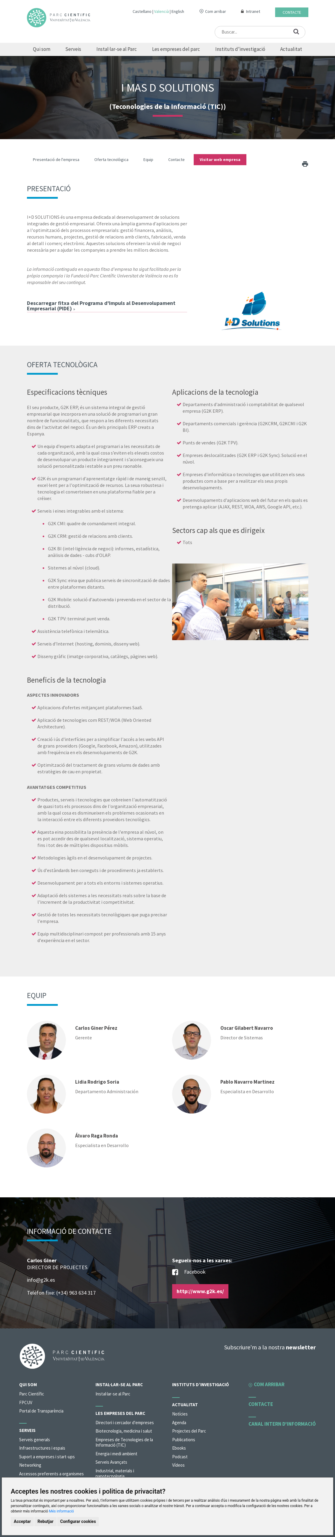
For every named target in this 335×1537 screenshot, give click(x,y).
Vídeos (178, 1465)
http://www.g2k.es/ (200, 1291)
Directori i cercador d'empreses (125, 1422)
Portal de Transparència (41, 1411)
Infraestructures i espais (42, 1448)
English (178, 11)
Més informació (61, 1511)
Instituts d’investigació (240, 49)
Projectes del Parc (189, 1431)
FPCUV (25, 1402)
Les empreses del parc (176, 49)
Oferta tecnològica (111, 159)
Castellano (142, 11)
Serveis (73, 49)
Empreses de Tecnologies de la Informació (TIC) (124, 1442)
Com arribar (215, 11)
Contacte (292, 12)
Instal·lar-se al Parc (116, 49)
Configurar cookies (78, 1521)
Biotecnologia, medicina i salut (124, 1431)
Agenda (179, 1422)
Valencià (161, 11)
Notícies (180, 1414)
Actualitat (291, 49)
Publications (183, 1439)
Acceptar (22, 1521)
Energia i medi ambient (116, 1453)
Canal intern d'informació (282, 1424)
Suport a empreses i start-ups (47, 1456)
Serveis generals (34, 1439)
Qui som (41, 49)
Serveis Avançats (111, 1462)
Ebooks (179, 1448)
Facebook (189, 1272)
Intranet (253, 11)
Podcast (180, 1456)
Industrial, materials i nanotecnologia (115, 1473)
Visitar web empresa (220, 159)
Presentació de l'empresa (56, 159)
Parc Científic (31, 1394)
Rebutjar (45, 1521)
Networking (30, 1465)
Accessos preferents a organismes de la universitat (51, 1476)
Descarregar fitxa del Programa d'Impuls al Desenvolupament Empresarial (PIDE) (101, 305)
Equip (148, 159)
